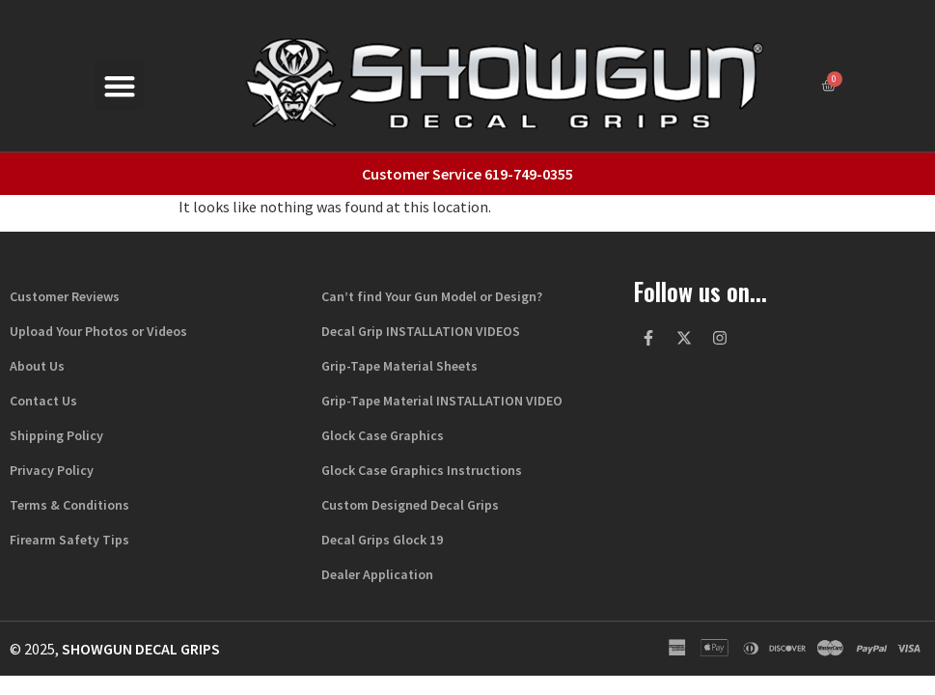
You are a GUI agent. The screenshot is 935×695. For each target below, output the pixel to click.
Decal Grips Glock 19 (382, 539)
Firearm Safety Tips (69, 539)
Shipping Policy (56, 435)
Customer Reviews (65, 296)
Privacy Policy (52, 470)
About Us (37, 366)
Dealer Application (377, 574)
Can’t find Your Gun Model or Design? (431, 296)
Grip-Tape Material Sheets (399, 366)
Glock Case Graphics (382, 435)
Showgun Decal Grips (141, 648)
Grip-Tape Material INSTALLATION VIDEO (442, 400)
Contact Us (43, 400)
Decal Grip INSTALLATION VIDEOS (420, 331)
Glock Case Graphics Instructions (421, 470)
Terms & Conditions (69, 505)
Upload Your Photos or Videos (98, 331)
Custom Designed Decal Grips (410, 505)
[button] (119, 85)
